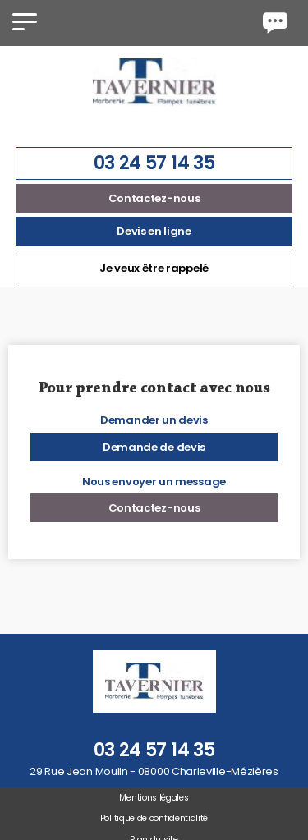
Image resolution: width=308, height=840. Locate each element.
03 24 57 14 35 (154, 163)
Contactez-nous (154, 198)
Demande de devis (154, 447)
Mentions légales (153, 798)
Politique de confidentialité (154, 818)
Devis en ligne (154, 231)
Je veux (154, 268)
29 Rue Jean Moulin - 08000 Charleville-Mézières (154, 771)
